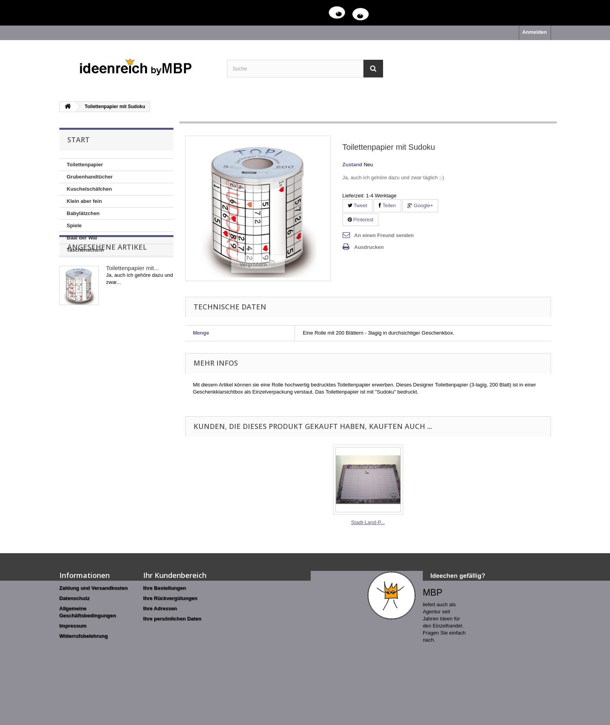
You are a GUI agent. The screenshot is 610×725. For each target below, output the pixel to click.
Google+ (420, 205)
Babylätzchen (83, 213)
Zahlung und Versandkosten (93, 588)
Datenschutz (74, 598)
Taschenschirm (85, 250)
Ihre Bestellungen (164, 588)
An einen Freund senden (384, 235)
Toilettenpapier (85, 164)
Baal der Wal (82, 238)
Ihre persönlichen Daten (172, 619)
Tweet (357, 205)
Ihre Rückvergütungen (170, 598)
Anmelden (534, 32)
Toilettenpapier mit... (132, 301)
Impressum (73, 626)
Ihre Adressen (160, 608)
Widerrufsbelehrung (83, 636)
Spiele (74, 225)
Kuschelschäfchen (89, 189)
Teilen (387, 205)
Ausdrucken (369, 247)
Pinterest (361, 220)
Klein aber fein (84, 201)
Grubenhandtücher (90, 177)
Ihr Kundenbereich (174, 575)
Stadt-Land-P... (368, 522)
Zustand (353, 164)
